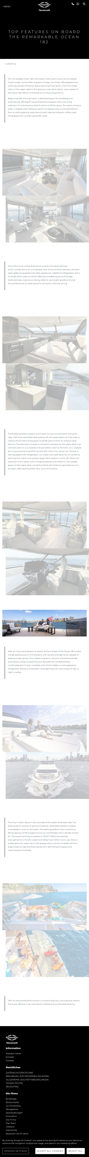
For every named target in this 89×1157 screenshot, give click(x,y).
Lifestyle (10, 1126)
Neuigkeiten (12, 1109)
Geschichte (11, 1130)
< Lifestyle (10, 64)
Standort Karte (13, 1053)
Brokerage (11, 1099)
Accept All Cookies (50, 1151)
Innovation (11, 1116)
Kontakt (10, 1057)
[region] (44, 1146)
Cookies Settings (15, 1151)
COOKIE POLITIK (14, 1083)
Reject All (76, 1151)
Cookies (10, 1060)
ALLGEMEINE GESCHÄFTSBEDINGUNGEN (27, 1079)
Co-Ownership (13, 1105)
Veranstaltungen (14, 1112)
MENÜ (6, 6)
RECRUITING (12, 1086)
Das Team (11, 1123)
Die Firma (11, 1119)
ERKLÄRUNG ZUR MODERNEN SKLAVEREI (27, 1076)
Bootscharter (12, 1102)
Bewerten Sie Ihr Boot (17, 1133)
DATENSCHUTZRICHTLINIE (19, 1072)
